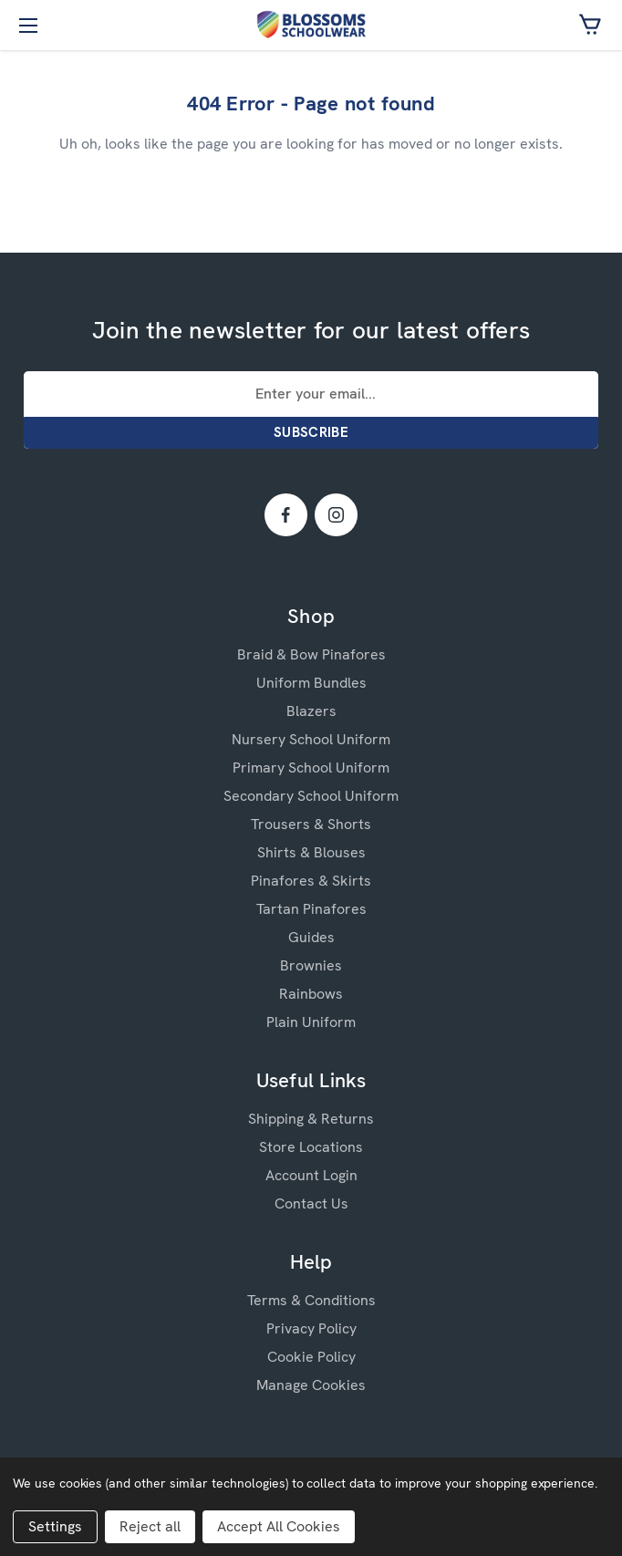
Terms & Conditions (311, 1300)
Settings (55, 1526)
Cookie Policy (311, 1356)
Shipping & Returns (311, 1118)
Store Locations (311, 1147)
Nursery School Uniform (311, 739)
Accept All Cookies (278, 1526)
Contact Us (311, 1203)
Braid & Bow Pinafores (311, 654)
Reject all (150, 1526)
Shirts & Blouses (311, 852)
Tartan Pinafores (311, 908)
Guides (311, 937)
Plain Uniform (311, 1022)
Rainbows (311, 993)
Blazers (311, 711)
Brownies (311, 965)
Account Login (311, 1175)
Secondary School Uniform (311, 795)
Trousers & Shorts (311, 824)
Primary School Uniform (311, 767)
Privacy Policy (311, 1328)
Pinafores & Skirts (311, 880)
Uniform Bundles (311, 682)
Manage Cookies (311, 1385)
